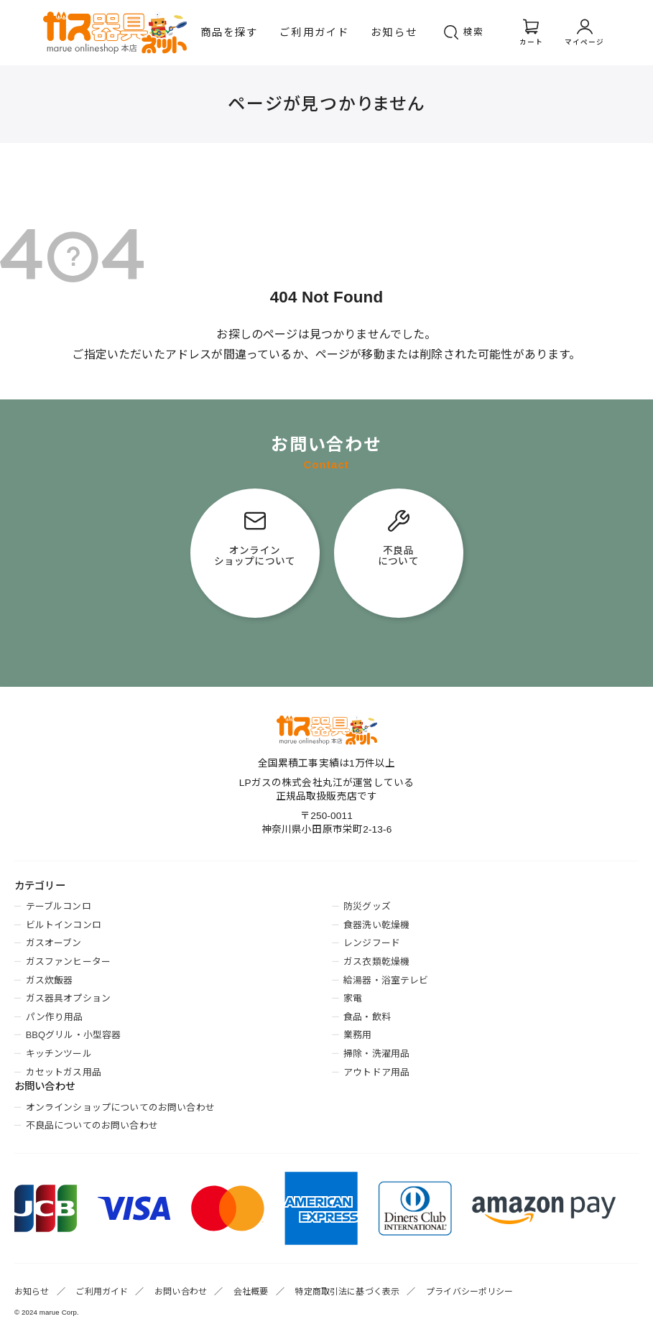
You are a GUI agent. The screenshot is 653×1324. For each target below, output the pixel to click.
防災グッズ (367, 906)
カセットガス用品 (63, 1072)
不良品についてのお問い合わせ (92, 1125)
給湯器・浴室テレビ (385, 980)
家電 (352, 998)
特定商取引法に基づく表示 (347, 1292)
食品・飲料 (367, 1016)
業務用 (357, 1034)
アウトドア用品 (376, 1072)
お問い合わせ (180, 1292)
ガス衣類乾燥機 (376, 961)
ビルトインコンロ (63, 925)
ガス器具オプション (68, 998)
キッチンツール (59, 1053)
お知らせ (394, 32)
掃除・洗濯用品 (376, 1053)
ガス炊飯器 (49, 980)
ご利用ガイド (314, 32)
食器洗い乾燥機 (376, 925)
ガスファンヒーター (68, 961)
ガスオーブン (54, 943)
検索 (474, 32)
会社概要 (251, 1292)
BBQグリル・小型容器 (73, 1034)
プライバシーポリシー (470, 1292)
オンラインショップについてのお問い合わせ (120, 1107)
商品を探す (229, 32)
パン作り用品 (54, 1016)
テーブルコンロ (58, 906)
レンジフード (371, 943)
